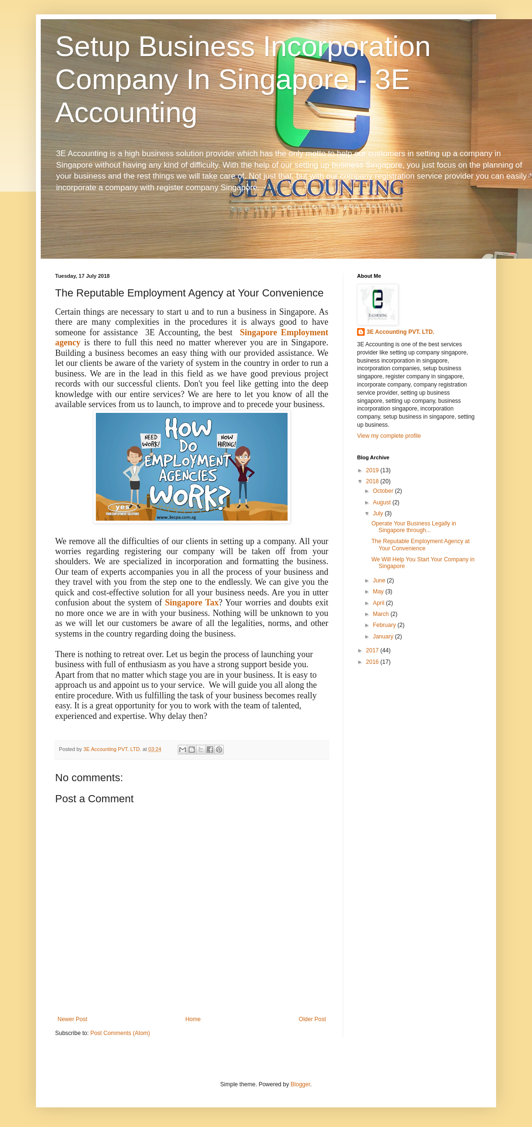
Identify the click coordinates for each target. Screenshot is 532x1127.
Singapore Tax (192, 602)
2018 (373, 481)
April (379, 603)
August (383, 502)
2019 (373, 470)
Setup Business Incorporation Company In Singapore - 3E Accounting (243, 79)
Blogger (300, 1084)
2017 (373, 650)
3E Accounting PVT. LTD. (400, 332)
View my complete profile (389, 436)
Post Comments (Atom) (120, 1033)
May (379, 591)
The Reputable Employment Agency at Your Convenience (420, 544)
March (382, 614)
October (384, 491)
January (384, 636)
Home (193, 1019)
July (379, 513)
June (380, 580)
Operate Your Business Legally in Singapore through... (413, 527)
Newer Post (72, 1019)
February (385, 625)
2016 (373, 662)
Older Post (312, 1019)
